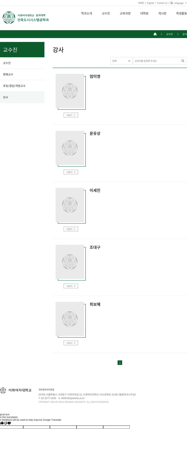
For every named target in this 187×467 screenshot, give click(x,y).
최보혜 (95, 304)
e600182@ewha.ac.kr (73, 398)
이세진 (95, 190)
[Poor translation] (7, 423)
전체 (114, 61)
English (150, 2)
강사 (184, 34)
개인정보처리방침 (46, 389)
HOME (141, 2)
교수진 (169, 34)
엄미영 (95, 76)
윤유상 (95, 133)
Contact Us (162, 2)
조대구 (95, 247)
